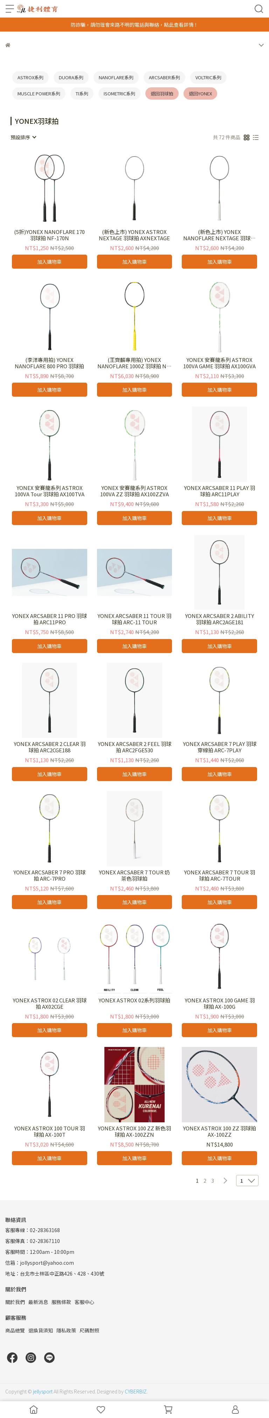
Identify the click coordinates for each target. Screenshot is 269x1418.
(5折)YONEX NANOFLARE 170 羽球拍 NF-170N (49, 235)
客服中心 (84, 1301)
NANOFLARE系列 (116, 77)
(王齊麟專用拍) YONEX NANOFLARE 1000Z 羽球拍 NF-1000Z (134, 363)
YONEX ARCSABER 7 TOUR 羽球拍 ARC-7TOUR (219, 875)
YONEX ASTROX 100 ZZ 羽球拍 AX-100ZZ (219, 1131)
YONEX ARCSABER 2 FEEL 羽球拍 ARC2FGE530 (134, 747)
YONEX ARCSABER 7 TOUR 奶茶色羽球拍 (134, 875)
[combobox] (23, 137)
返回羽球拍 (162, 93)
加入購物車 (49, 261)
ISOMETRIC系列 (119, 93)
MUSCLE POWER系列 (39, 93)
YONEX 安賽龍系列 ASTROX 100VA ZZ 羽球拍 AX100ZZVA (134, 491)
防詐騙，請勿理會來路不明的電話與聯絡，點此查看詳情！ (134, 24)
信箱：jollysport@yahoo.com (39, 1262)
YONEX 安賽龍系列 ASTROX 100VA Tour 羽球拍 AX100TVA (49, 491)
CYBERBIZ (136, 1391)
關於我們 (15, 1301)
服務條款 (61, 1301)
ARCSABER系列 (164, 77)
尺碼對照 (89, 1330)
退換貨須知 (40, 1330)
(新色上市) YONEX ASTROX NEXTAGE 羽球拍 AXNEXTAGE (134, 235)
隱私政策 (66, 1330)
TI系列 (82, 93)
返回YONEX (200, 93)
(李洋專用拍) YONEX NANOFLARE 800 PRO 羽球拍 (49, 363)
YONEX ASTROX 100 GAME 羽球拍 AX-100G (220, 1003)
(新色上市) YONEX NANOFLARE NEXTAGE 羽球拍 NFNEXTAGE (219, 235)
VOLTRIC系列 (208, 77)
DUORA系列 (71, 77)
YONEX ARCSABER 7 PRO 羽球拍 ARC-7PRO (49, 875)
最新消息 (38, 1301)
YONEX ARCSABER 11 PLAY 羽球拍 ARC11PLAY (219, 491)
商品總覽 (15, 1330)
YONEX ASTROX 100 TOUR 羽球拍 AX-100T (49, 1131)
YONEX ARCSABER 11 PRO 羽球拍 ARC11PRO (49, 619)
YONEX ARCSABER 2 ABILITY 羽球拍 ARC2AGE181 (219, 619)
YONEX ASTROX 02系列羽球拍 (134, 1000)
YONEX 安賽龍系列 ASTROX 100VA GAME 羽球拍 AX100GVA (219, 363)
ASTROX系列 (30, 77)
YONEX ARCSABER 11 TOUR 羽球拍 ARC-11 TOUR (134, 619)
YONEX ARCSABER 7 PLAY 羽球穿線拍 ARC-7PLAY (219, 747)
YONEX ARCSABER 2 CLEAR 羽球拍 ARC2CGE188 (49, 747)
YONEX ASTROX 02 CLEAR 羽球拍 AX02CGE (50, 1003)
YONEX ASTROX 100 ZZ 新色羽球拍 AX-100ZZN (134, 1131)
